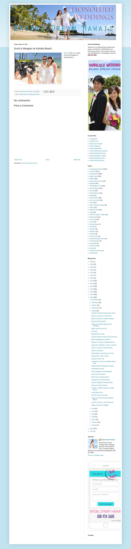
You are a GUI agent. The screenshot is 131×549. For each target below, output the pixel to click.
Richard (66, 53)
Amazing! (94, 331)
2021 (92, 275)
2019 (92, 281)
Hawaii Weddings (95, 146)
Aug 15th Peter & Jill (97, 359)
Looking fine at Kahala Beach (100, 380)
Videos (92, 207)
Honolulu (92, 171)
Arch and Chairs (95, 200)
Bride (91, 195)
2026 (92, 261)
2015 (92, 292)
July (93, 408)
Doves (92, 248)
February (95, 422)
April (93, 417)
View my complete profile (95, 455)
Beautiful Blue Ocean (98, 334)
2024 (92, 267)
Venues (92, 222)
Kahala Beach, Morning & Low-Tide (102, 353)
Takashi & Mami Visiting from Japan (102, 366)
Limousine (93, 219)
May (93, 414)
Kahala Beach (23, 94)
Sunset (92, 190)
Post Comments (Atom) (29, 163)
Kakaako (92, 234)
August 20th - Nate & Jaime (100, 356)
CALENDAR (93, 139)
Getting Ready (94, 224)
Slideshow (93, 231)
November (95, 302)
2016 (92, 289)
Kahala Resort (94, 198)
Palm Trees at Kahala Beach (100, 377)
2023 (92, 270)
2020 (92, 278)
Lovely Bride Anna (97, 392)
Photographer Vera (95, 186)
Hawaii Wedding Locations (98, 156)
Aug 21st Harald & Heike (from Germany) (104, 337)
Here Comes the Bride (98, 374)
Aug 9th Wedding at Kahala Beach (102, 382)
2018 (92, 283)
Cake (91, 212)
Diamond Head (94, 210)
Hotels (92, 202)
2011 (92, 431)
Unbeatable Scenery (97, 369)
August (94, 311)
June (93, 411)
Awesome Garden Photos (99, 385)
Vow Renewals (94, 188)
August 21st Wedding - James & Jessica (104, 345)
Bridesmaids (93, 217)
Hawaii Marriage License (97, 238)
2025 (92, 264)
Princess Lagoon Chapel (97, 214)
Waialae (92, 183)
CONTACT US (94, 141)
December (95, 300)
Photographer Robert (34, 94)
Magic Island (93, 176)
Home (48, 160)
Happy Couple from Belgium (100, 405)
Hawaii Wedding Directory (98, 153)
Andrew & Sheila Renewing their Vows (103, 313)
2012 (92, 428)
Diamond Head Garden (98, 321)
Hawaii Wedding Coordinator (99, 151)
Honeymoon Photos (96, 181)
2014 (92, 294)
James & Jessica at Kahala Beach (102, 348)
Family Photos (94, 193)
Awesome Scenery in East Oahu (101, 316)
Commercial (93, 246)
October (94, 305)
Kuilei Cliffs (93, 243)
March (94, 419)
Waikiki (92, 178)
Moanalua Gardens (96, 250)
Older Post (76, 160)
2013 (92, 297)
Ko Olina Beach (94, 241)
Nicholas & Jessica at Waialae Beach (103, 342)
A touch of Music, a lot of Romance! (102, 402)
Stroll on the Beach (97, 350)
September (95, 308)
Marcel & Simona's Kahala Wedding (102, 318)
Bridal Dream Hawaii (96, 144)
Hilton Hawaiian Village (97, 205)
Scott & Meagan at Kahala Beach (101, 371)
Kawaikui (92, 229)
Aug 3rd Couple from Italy (99, 395)
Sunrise (92, 226)
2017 (92, 286)
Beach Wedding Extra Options (100, 339)
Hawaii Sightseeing (96, 148)
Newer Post (18, 160)
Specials (92, 253)
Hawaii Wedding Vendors (97, 158)
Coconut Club (94, 236)
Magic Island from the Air (99, 328)
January (94, 425)
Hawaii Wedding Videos (97, 160)
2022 (92, 272)
